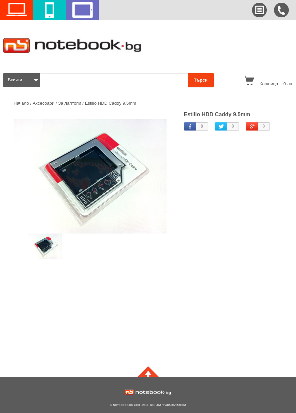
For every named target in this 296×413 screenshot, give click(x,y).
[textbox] (115, 80)
